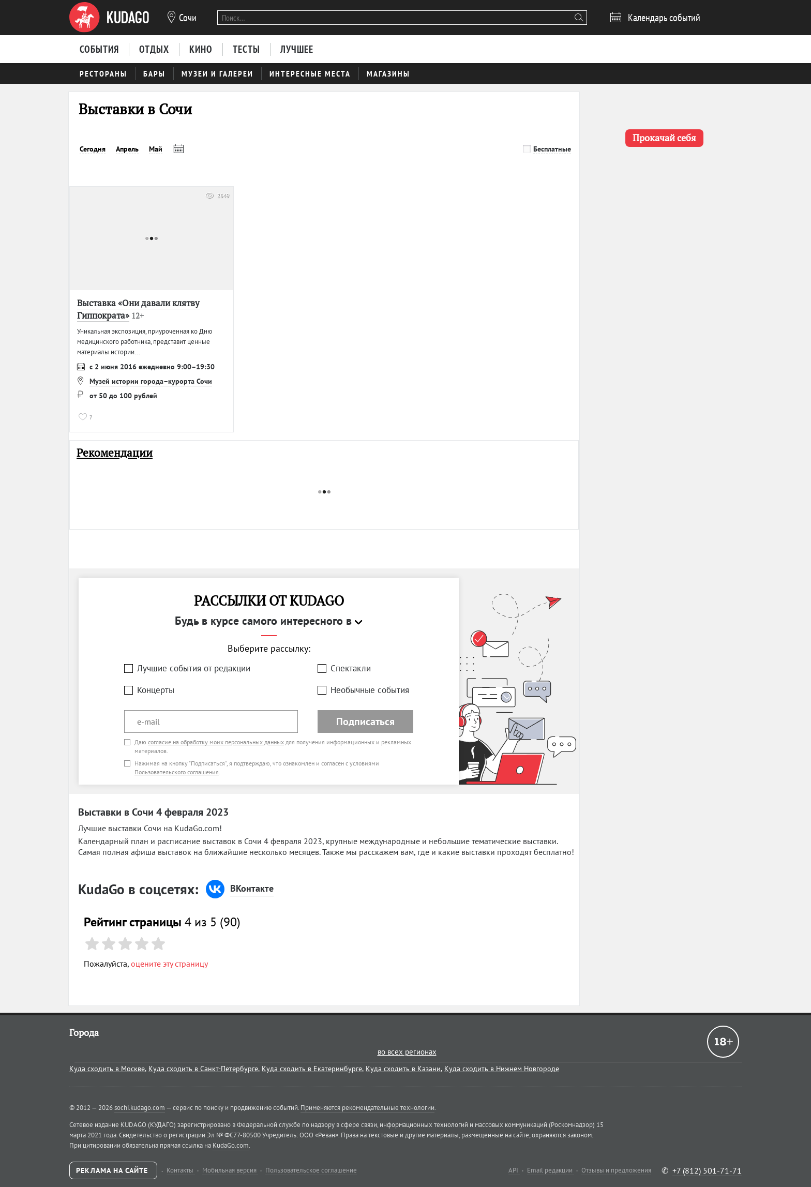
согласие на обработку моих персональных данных (216, 742)
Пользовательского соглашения (176, 772)
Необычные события (370, 690)
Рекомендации (115, 453)
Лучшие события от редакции (193, 668)
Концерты (155, 690)
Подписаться (365, 721)
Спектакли (351, 668)
